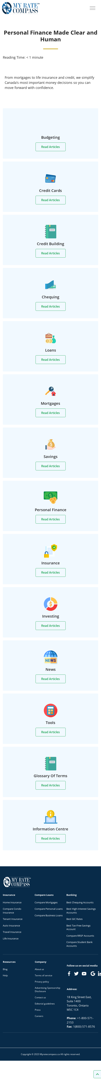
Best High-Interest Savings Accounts (81, 910)
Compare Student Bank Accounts (79, 944)
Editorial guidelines (45, 1003)
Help (5, 975)
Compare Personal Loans (49, 908)
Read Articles (50, 147)
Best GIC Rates (74, 919)
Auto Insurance (11, 925)
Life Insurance (10, 938)
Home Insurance (12, 902)
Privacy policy (42, 981)
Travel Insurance (12, 932)
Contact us (40, 997)
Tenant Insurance (12, 919)
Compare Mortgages (46, 902)
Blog (5, 969)
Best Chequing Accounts (79, 902)
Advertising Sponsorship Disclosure (47, 989)
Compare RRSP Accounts (80, 935)
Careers (39, 1016)
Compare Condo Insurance (12, 910)
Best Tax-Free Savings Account (78, 927)
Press (38, 1009)
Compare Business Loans (49, 915)
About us (39, 969)
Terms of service (43, 975)
